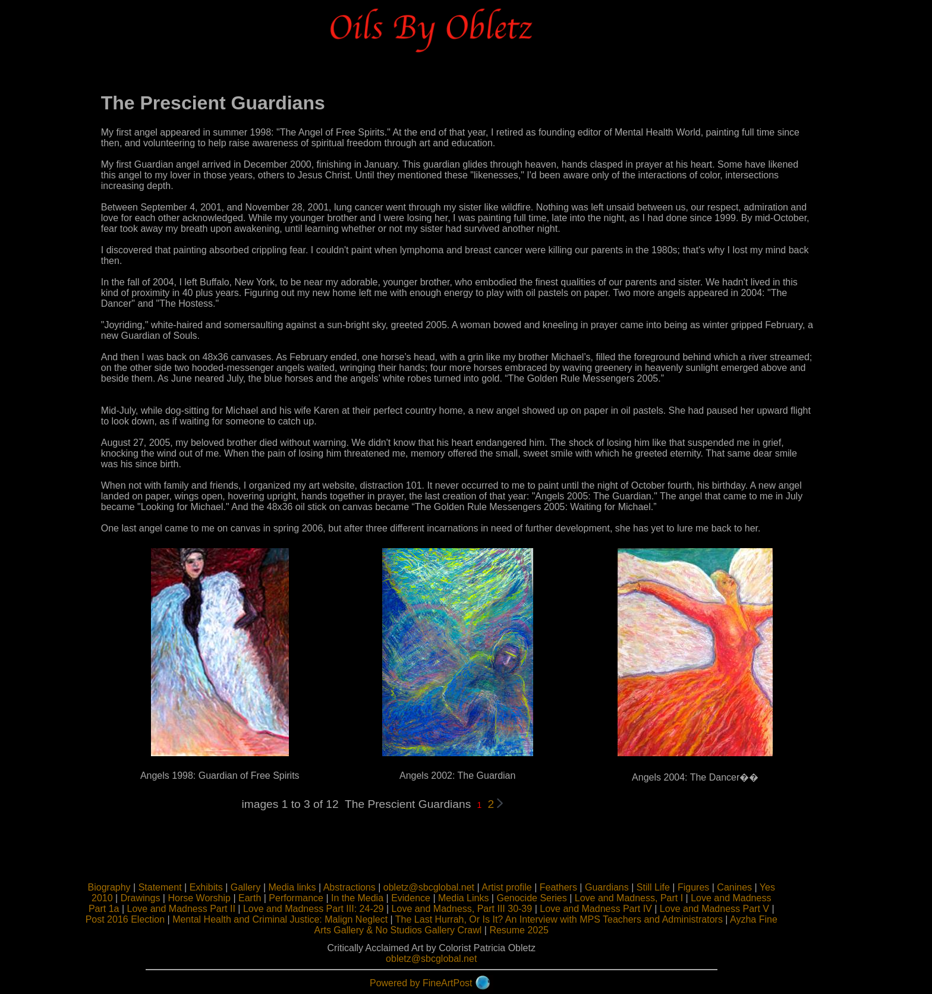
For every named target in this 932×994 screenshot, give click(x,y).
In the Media (383, 898)
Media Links (489, 898)
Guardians (633, 887)
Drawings (167, 898)
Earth (276, 898)
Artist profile (533, 887)
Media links (318, 887)
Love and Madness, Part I (655, 898)
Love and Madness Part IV (622, 909)
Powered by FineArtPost (447, 983)
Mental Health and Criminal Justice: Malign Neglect (306, 919)
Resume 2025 (545, 930)
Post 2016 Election (151, 919)
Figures (719, 887)
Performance (322, 898)
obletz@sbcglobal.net (455, 887)
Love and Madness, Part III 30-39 (488, 909)
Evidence (436, 898)
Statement (186, 887)
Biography (135, 887)
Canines (761, 887)
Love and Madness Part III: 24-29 (339, 909)
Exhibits (232, 887)
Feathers (584, 887)
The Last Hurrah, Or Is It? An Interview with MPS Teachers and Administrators (585, 919)
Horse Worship (225, 898)
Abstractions (376, 887)
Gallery (272, 887)
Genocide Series (558, 898)
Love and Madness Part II (207, 909)
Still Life (679, 887)
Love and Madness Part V (740, 909)
